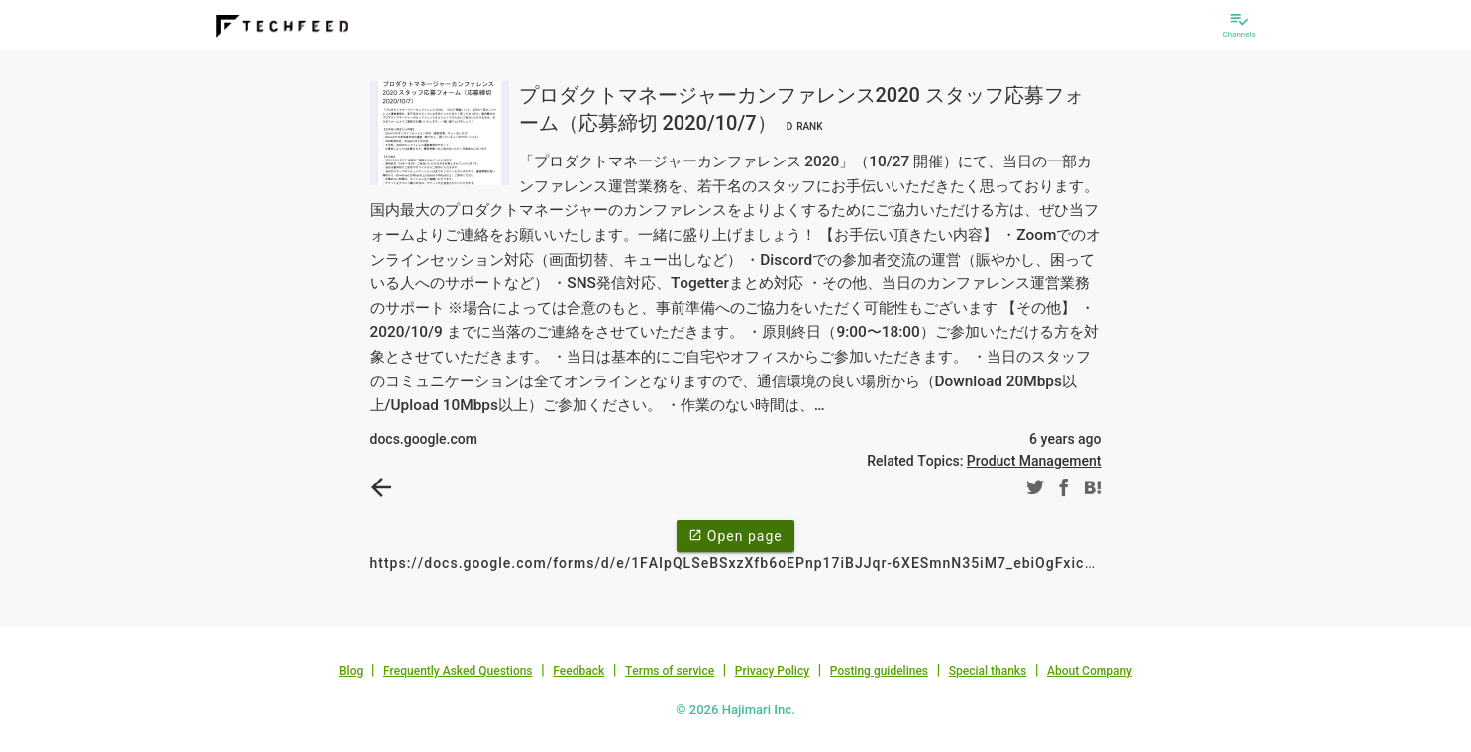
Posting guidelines (879, 671)
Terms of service (669, 671)
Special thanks (988, 671)
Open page (735, 535)
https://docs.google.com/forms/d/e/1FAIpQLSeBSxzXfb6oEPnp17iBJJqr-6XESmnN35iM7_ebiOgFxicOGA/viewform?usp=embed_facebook (860, 563)
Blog (351, 671)
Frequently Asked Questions (458, 671)
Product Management (1034, 461)
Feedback (578, 671)
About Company (1089, 671)
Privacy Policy (772, 671)
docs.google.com (423, 439)
